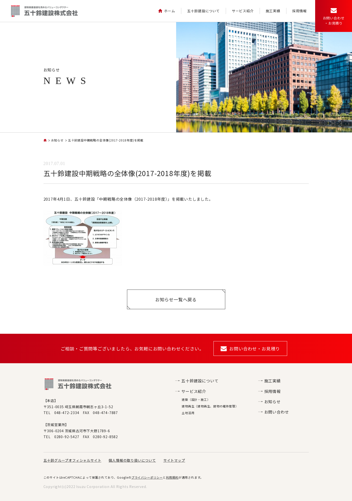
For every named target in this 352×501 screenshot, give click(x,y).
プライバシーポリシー (147, 477)
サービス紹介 (243, 10)
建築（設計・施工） (196, 399)
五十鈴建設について (203, 10)
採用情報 (299, 10)
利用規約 (172, 477)
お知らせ (269, 401)
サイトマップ (174, 460)
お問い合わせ (273, 412)
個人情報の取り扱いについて (132, 460)
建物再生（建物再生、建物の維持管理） (210, 406)
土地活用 (188, 413)
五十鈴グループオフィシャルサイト (72, 460)
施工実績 (273, 10)
